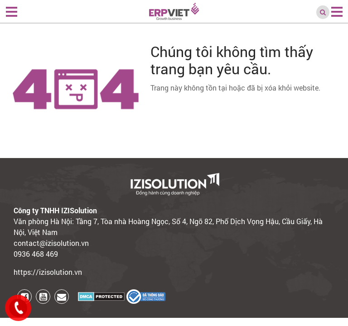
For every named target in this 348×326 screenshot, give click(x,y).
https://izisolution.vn (48, 272)
